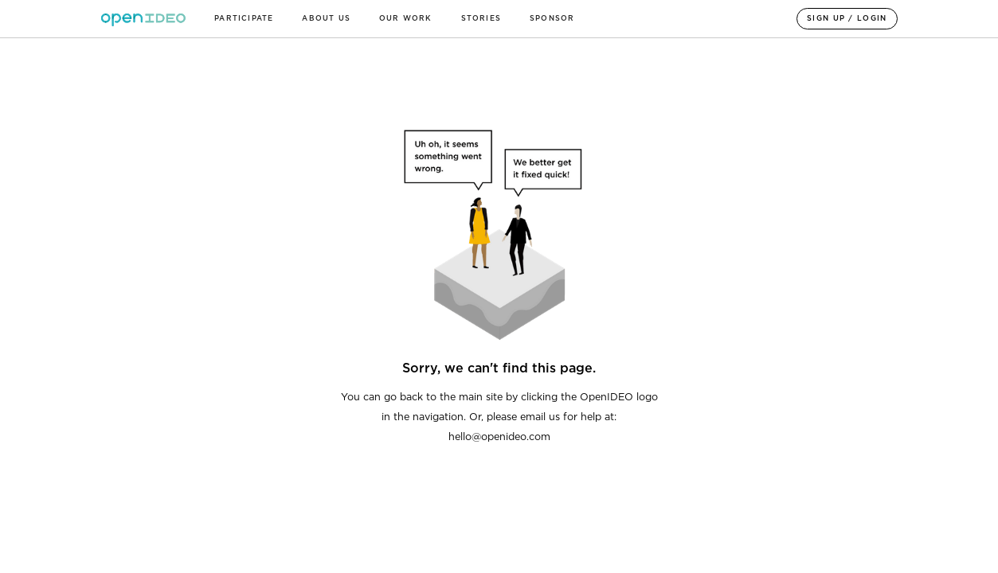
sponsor (552, 18)
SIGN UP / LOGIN (847, 18)
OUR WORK (405, 18)
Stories (481, 18)
